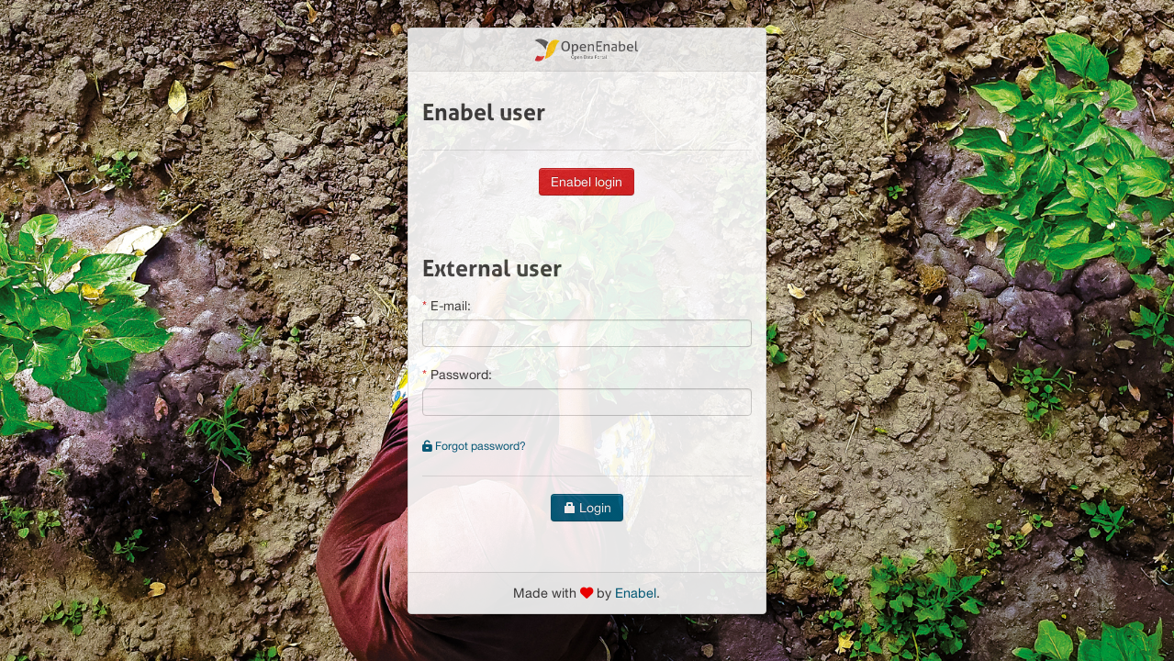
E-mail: (450, 305)
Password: (461, 374)
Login (587, 507)
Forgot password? (474, 446)
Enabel (635, 592)
